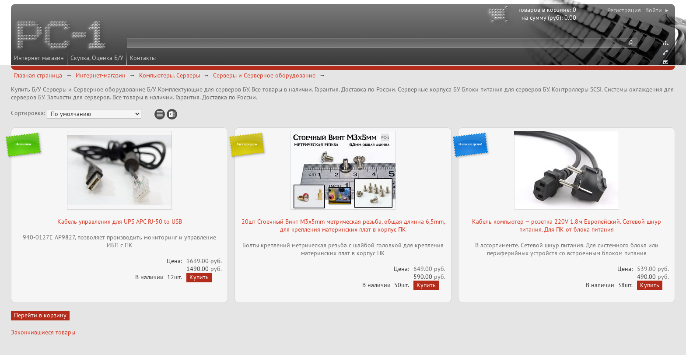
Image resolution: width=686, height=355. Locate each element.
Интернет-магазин (39, 58)
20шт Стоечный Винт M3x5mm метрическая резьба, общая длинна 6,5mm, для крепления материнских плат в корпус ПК (343, 225)
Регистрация (624, 10)
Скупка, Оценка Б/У (96, 58)
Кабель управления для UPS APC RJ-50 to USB (119, 221)
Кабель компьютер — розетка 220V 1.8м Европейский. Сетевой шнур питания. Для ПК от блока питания (566, 225)
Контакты (143, 58)
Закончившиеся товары (43, 332)
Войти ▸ (656, 10)
